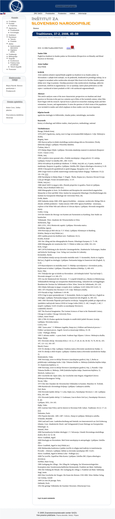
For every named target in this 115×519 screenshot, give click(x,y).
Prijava (76, 515)
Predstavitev (50, 13)
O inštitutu (12, 21)
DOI (46, 174)
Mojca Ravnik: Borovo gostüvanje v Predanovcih (14, 88)
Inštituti (72, 13)
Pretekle (13, 41)
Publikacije (13, 54)
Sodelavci (12, 35)
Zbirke (11, 44)
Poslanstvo (62, 13)
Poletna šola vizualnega (15, 64)
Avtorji (71, 515)
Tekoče (13, 39)
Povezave (12, 69)
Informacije (82, 13)
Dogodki (12, 58)
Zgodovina (12, 28)
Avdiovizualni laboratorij (15, 47)
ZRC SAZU (38, 13)
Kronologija (14, 32)
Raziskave (12, 37)
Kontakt (11, 23)
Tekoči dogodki (15, 67)
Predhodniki (14, 30)
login (39, 498)
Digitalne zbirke (13, 51)
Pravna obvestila (62, 515)
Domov (36, 28)
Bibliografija (13, 56)
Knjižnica (13, 26)
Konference (14, 61)
